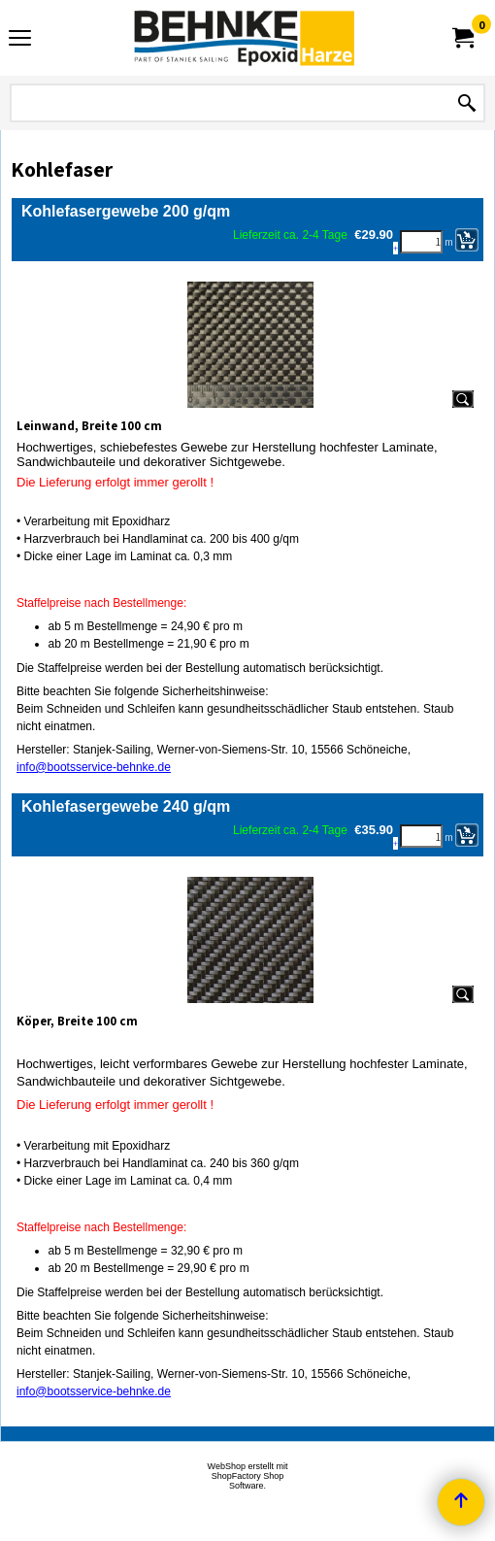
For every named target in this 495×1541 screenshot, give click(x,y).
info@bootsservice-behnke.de (93, 767)
